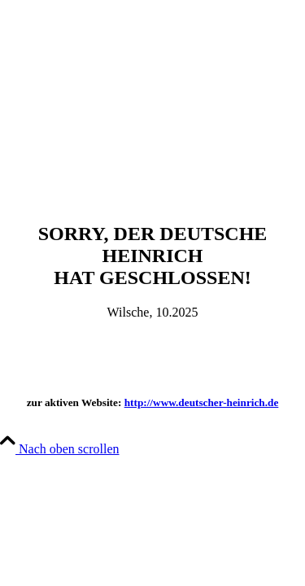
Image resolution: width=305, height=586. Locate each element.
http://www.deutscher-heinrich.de (201, 402)
